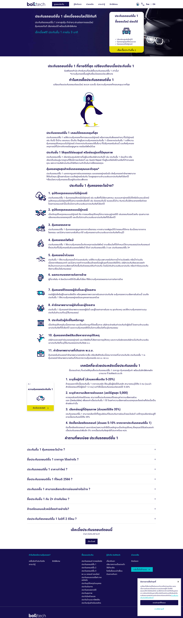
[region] (159, 597)
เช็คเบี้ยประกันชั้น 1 (126, 50)
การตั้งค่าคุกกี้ (159, 609)
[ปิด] (178, 581)
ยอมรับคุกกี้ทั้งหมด (159, 603)
